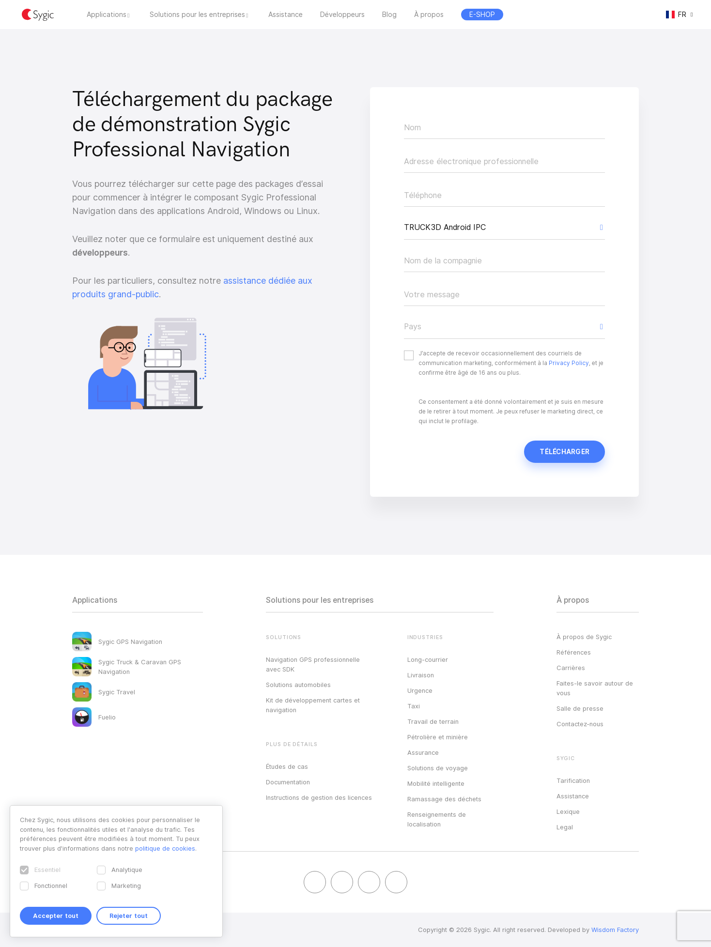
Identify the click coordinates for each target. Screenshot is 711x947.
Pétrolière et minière (437, 737)
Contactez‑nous (579, 724)
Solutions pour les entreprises (197, 14)
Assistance (285, 14)
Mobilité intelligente (435, 783)
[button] (504, 227)
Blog (389, 14)
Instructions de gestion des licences (319, 797)
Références (573, 652)
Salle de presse (579, 708)
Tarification (573, 780)
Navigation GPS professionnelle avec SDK (313, 664)
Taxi (413, 706)
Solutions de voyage (437, 768)
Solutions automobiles (298, 684)
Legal (564, 827)
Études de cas (287, 766)
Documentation (288, 782)
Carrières (570, 668)
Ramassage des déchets (444, 799)
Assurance (423, 752)
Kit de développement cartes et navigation (313, 705)
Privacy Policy (569, 363)
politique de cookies (165, 848)
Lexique (568, 811)
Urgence (420, 690)
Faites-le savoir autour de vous (594, 688)
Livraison (420, 675)
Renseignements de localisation (436, 819)
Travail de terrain (433, 721)
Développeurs (342, 14)
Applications (106, 14)
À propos (429, 14)
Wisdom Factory (615, 929)
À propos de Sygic (584, 637)
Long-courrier (427, 659)
